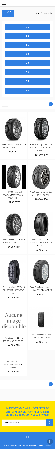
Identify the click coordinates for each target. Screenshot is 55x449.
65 (27, 63)
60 (27, 54)
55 (27, 45)
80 (27, 90)
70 (27, 72)
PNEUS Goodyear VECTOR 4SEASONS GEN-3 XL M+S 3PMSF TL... (41, 147)
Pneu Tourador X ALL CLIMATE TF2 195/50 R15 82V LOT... (14, 364)
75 (27, 81)
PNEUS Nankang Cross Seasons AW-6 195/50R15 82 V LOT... (41, 242)
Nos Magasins (28, 445)
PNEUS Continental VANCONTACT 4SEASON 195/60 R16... (13, 195)
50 (27, 35)
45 (27, 26)
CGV (36, 445)
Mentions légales (45, 445)
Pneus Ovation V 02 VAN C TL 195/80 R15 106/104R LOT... (14, 290)
